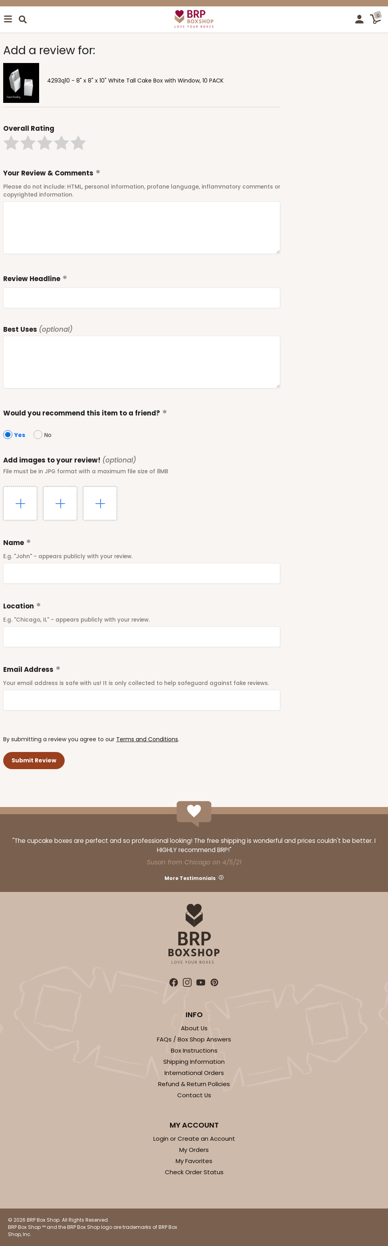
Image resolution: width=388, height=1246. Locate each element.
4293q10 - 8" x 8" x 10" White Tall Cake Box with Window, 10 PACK (135, 81)
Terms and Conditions (147, 739)
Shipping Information (194, 1061)
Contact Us (194, 1095)
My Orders (194, 1150)
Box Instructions (194, 1050)
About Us (194, 1028)
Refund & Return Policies (194, 1084)
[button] (11, 143)
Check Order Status (194, 1172)
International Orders (194, 1073)
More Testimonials (190, 878)
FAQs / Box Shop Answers (194, 1039)
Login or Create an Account (194, 1138)
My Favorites (194, 1161)
